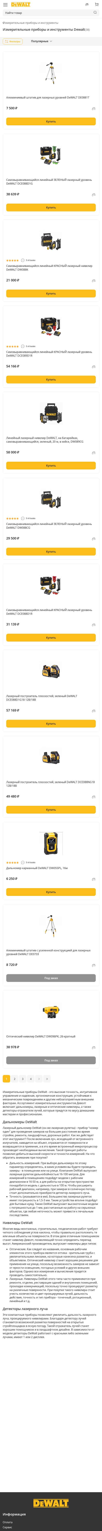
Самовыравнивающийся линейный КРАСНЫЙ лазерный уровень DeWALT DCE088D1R (49, 612)
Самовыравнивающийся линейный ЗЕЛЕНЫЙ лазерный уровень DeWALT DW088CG (49, 526)
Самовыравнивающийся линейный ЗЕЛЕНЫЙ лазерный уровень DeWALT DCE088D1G (49, 181)
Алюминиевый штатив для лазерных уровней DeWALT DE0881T (47, 97)
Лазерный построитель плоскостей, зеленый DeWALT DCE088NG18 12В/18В (50, 784)
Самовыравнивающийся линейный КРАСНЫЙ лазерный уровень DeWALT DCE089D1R (49, 353)
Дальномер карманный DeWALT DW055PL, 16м (37, 868)
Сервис (7, 1527)
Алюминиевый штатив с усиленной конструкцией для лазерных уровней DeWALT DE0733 (48, 952)
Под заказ (51, 978)
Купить (51, 121)
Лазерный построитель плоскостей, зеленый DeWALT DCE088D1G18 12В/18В (41, 698)
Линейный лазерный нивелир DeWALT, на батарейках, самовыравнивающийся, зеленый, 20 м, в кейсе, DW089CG (44, 439)
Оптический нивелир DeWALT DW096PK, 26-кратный (40, 1036)
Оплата (7, 1522)
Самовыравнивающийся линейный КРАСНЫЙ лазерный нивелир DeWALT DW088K (49, 267)
